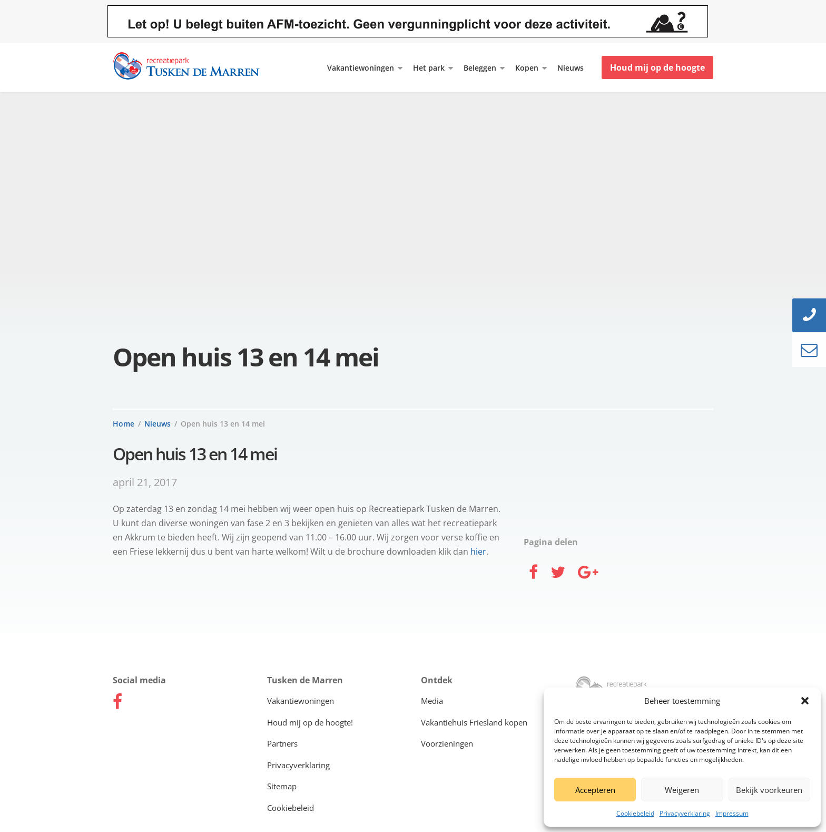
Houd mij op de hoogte (657, 67)
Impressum (732, 813)
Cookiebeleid (635, 813)
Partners (282, 743)
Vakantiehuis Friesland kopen (474, 722)
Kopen (526, 68)
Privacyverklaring (685, 813)
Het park (429, 68)
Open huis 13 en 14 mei (223, 424)
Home (123, 424)
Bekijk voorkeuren (769, 790)
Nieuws (570, 68)
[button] (805, 700)
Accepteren (595, 790)
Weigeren (682, 790)
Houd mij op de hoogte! (310, 722)
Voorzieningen (447, 743)
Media (432, 700)
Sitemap (282, 786)
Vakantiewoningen (360, 68)
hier (478, 551)
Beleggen (480, 68)
